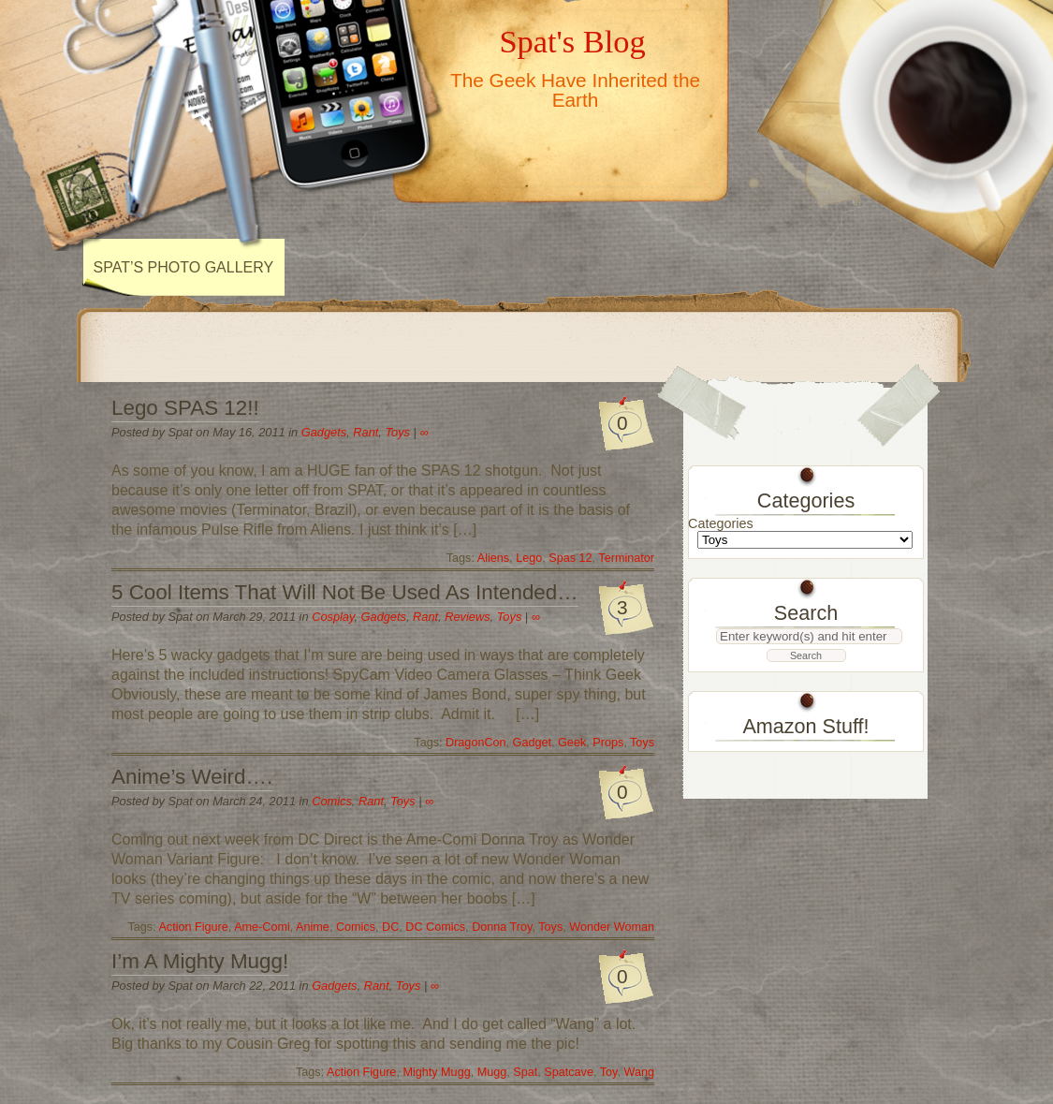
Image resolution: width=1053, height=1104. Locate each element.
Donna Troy (502, 927)
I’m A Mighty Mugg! (199, 961)
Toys (397, 432)
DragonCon (476, 742)
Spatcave (568, 1072)
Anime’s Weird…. (191, 776)
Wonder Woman (611, 927)
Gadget (532, 742)
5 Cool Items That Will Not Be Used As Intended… (344, 592)
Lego (529, 558)
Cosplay (333, 617)
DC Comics (435, 927)
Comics (332, 801)
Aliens (493, 558)
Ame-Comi (262, 927)
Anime (312, 927)
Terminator (626, 558)
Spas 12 (570, 558)
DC (390, 927)
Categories (720, 523)
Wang (638, 1072)
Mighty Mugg (436, 1072)
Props (607, 742)
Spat (525, 1072)
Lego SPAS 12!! (185, 408)
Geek (572, 742)
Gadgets (323, 432)
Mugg (492, 1072)
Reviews (467, 617)
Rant (365, 432)
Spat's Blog (572, 41)
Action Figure (192, 927)
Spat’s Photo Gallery (184, 267)
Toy (609, 1072)
